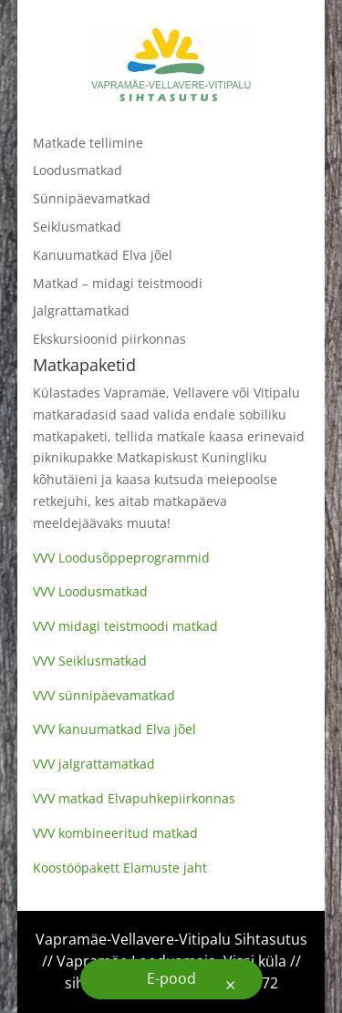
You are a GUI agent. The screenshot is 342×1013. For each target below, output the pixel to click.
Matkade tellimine (88, 142)
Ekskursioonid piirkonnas (109, 338)
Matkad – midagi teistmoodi (117, 283)
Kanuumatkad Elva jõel (102, 255)
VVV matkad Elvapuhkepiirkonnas (134, 798)
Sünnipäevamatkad (91, 198)
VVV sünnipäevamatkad (104, 695)
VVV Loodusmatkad (90, 591)
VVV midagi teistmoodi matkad (125, 626)
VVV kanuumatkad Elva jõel (114, 729)
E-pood (171, 978)
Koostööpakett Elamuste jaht (120, 867)
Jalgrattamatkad (81, 310)
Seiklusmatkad (77, 226)
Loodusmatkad (77, 170)
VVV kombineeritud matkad (115, 833)
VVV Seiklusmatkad (90, 660)
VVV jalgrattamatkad (94, 763)
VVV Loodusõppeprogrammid (121, 557)
